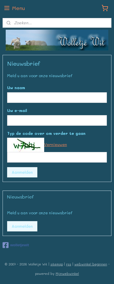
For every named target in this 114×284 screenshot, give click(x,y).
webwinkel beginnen (90, 264)
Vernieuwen (55, 144)
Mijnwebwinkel (67, 273)
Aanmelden (22, 172)
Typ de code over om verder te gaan (46, 133)
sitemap (56, 264)
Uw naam (16, 87)
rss (68, 264)
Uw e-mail (17, 110)
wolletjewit (16, 245)
